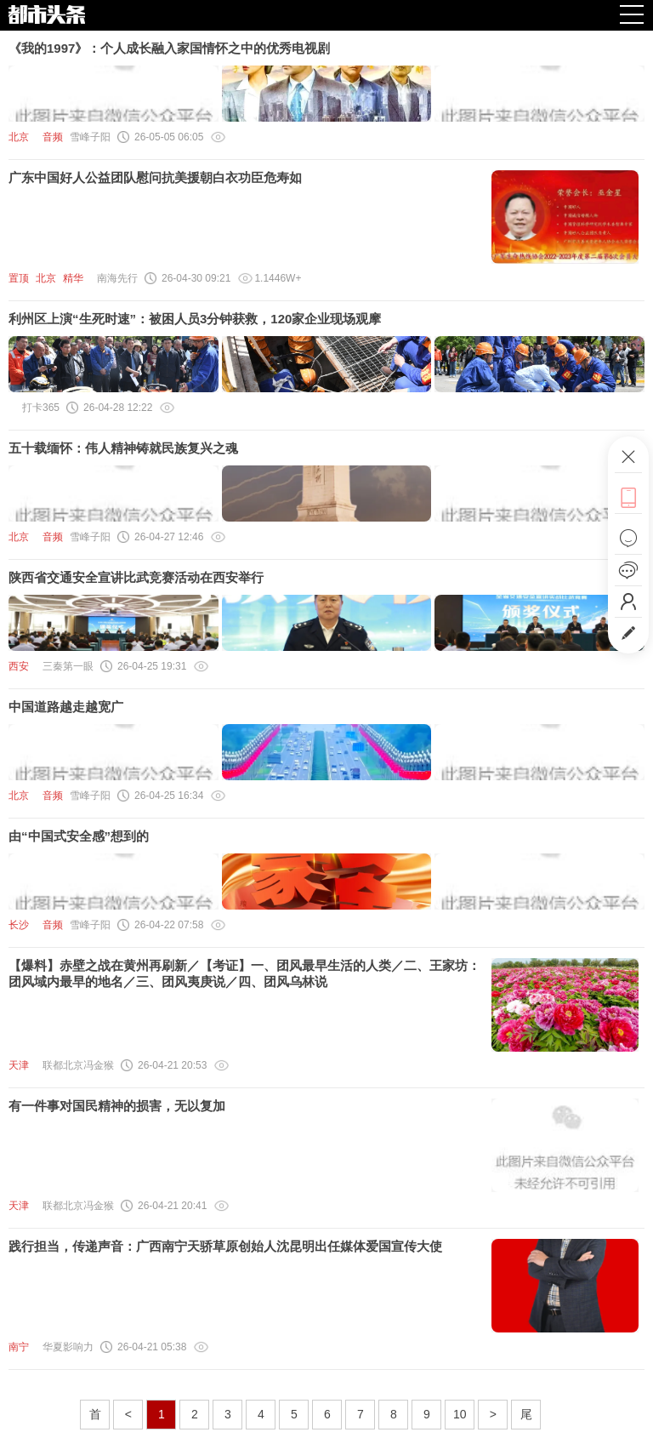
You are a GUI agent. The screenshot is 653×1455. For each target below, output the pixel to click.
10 (460, 1414)
